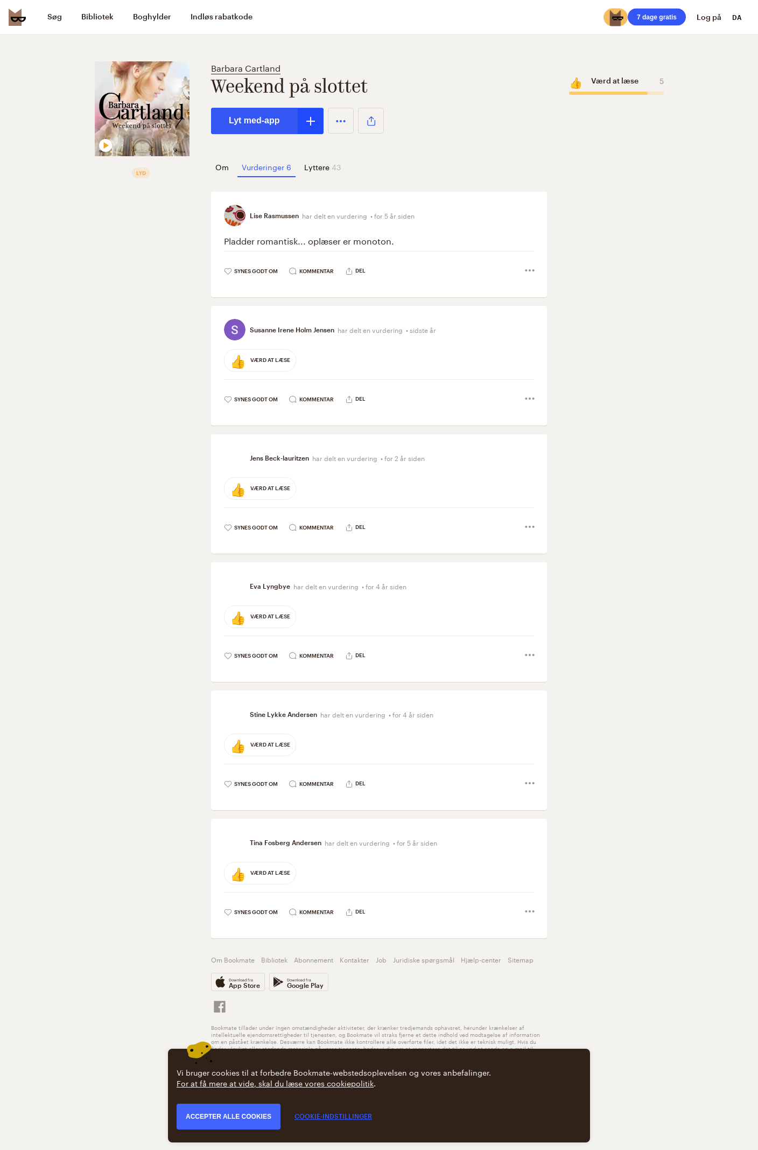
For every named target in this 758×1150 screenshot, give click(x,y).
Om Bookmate (233, 959)
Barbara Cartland (245, 67)
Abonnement (313, 959)
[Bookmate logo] (17, 17)
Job (381, 959)
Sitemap (521, 959)
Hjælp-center (481, 959)
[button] (341, 121)
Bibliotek (274, 959)
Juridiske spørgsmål (423, 959)
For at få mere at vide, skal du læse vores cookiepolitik (275, 1083)
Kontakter (354, 959)
